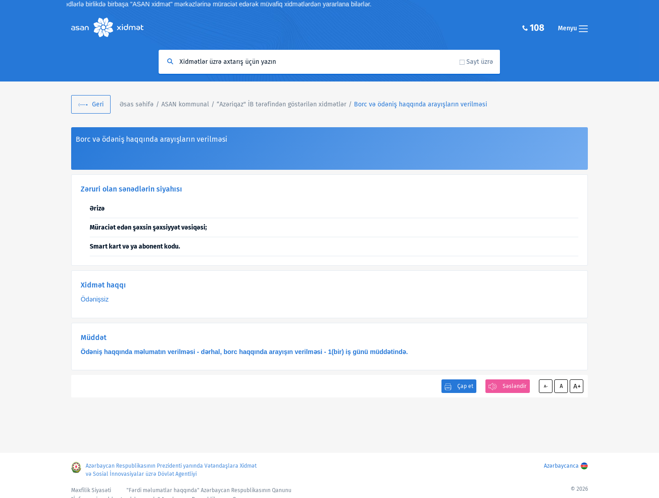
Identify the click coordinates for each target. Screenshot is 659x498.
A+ (577, 386)
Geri (98, 104)
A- (546, 386)
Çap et (465, 386)
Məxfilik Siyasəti (91, 490)
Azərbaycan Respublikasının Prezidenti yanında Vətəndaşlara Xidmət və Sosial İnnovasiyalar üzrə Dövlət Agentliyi (171, 470)
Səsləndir (515, 386)
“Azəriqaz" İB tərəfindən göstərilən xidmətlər (281, 104)
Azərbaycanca (561, 466)
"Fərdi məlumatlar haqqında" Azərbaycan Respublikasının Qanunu (208, 490)
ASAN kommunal (185, 104)
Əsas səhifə (137, 104)
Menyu (573, 28)
